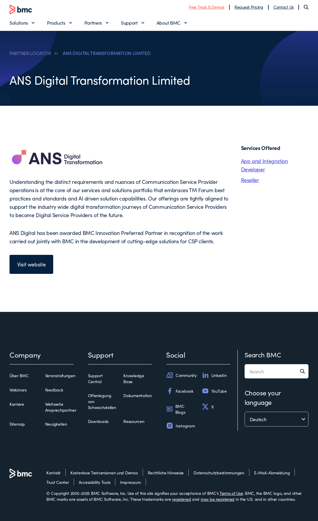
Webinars (18, 390)
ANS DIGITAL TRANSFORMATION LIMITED (106, 53)
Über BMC (19, 375)
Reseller (250, 180)
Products (56, 22)
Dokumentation (137, 395)
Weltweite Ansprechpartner (60, 407)
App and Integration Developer (264, 165)
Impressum (130, 482)
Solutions (19, 22)
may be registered (217, 499)
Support (129, 22)
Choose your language (263, 397)
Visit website (31, 264)
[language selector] (277, 419)
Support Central (95, 378)
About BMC (168, 22)
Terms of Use (231, 493)
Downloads (98, 421)
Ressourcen (133, 421)
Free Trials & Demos (206, 7)
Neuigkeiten (56, 424)
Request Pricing (248, 7)
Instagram (180, 425)
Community (181, 375)
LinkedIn (214, 375)
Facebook (179, 390)
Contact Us (283, 7)
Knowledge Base (133, 378)
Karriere (17, 404)
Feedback (54, 390)
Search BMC (263, 354)
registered (181, 499)
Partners (93, 22)
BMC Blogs (175, 409)
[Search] (306, 7)
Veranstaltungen (60, 375)
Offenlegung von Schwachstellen (102, 401)
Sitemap (17, 424)
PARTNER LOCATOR (30, 53)
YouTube (214, 390)
